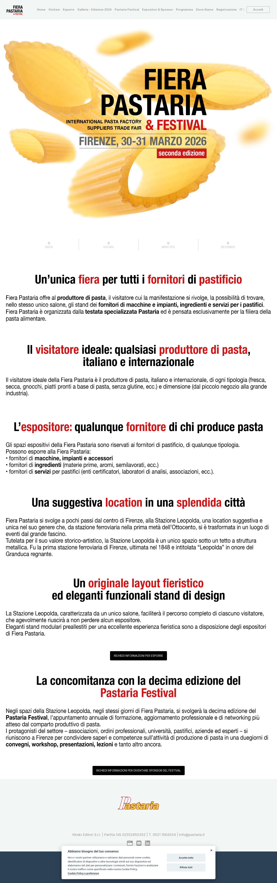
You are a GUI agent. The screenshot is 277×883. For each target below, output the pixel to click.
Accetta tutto (186, 857)
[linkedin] (147, 843)
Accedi (258, 9)
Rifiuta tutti (186, 867)
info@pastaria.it (192, 835)
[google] (130, 843)
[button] (242, 10)
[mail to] (139, 843)
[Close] (211, 850)
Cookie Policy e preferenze (83, 873)
